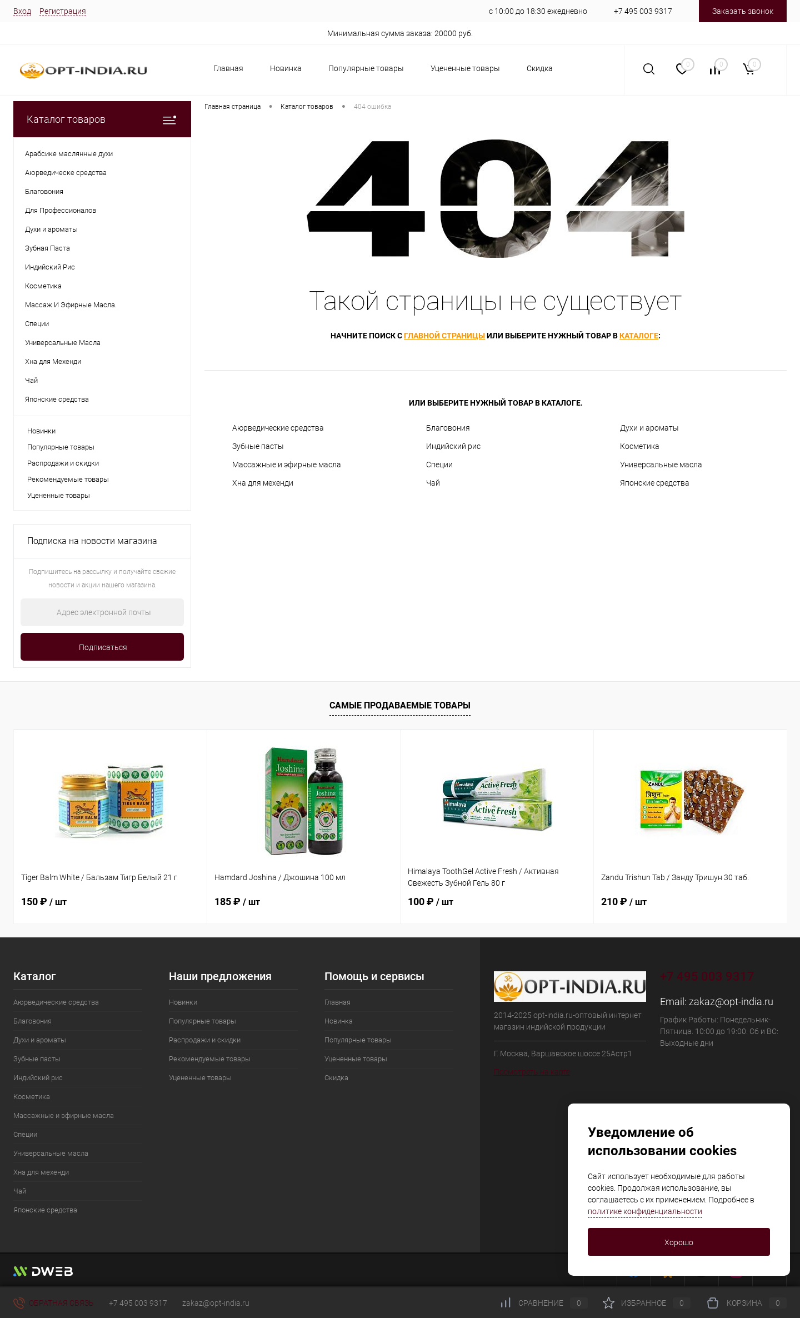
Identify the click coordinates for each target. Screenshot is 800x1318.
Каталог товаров (102, 119)
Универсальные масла (661, 464)
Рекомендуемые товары (68, 479)
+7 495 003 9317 (643, 11)
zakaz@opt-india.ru (731, 1001)
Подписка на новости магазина (92, 541)
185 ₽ (237, 901)
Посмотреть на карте (532, 1071)
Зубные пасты (258, 446)
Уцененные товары (465, 68)
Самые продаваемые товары (400, 705)
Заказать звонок (742, 11)
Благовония (448, 427)
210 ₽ (624, 901)
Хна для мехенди (262, 482)
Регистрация (62, 11)
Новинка (286, 68)
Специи (439, 464)
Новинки (41, 431)
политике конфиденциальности (645, 1211)
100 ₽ (430, 901)
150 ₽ (44, 901)
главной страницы (444, 335)
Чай (433, 482)
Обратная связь (53, 1303)
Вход (22, 11)
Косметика (639, 446)
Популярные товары (366, 68)
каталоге (638, 335)
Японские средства (654, 482)
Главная (228, 68)
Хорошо (678, 1242)
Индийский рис (453, 446)
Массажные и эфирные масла (286, 464)
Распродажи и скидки (63, 463)
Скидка (540, 68)
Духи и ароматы (649, 427)
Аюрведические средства (278, 427)
